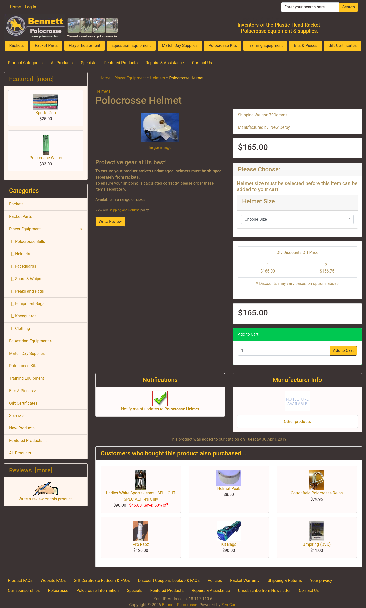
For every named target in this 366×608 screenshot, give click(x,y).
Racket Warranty (245, 580)
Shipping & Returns (285, 580)
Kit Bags (228, 544)
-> (45, 229)
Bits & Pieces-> (22, 390)
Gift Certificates (342, 45)
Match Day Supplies (180, 45)
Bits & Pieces (305, 45)
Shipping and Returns (124, 210)
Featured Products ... (28, 440)
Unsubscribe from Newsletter (264, 590)
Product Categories (25, 62)
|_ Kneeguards (23, 316)
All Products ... (22, 453)
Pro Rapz (141, 544)
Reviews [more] (30, 470)
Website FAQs (53, 580)
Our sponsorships (24, 590)
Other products (297, 421)
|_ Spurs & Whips (25, 278)
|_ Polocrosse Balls (27, 241)
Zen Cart (229, 604)
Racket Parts (46, 45)
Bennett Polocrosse (179, 604)
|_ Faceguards (22, 266)
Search (348, 7)
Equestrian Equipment (131, 45)
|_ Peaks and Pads (26, 291)
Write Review (110, 221)
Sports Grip (45, 104)
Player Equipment (84, 45)
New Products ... (24, 428)
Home (15, 7)
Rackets (16, 45)
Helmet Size (258, 201)
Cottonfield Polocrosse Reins (317, 493)
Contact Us (202, 62)
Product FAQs (20, 580)
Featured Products (121, 62)
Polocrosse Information (97, 590)
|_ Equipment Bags (26, 303)
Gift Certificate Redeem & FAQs (102, 580)
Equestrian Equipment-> (30, 341)
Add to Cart (343, 350)
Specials (88, 62)
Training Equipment (265, 45)
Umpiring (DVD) (317, 544)
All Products (62, 62)
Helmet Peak (228, 488)
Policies (215, 580)
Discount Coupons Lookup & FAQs (169, 580)
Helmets (157, 78)
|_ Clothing (19, 328)
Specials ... (19, 415)
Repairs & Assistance (165, 62)
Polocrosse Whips (45, 147)
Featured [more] (31, 79)
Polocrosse (58, 590)
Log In (30, 7)
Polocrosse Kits (223, 45)
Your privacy (321, 580)
